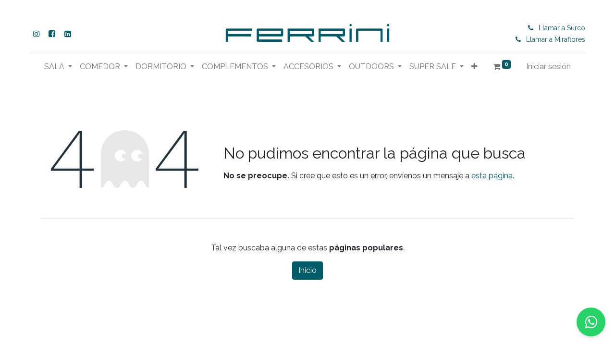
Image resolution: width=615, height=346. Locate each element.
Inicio (307, 270)
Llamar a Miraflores (556, 39)
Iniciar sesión (548, 66)
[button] (474, 66)
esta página (492, 175)
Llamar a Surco (563, 28)
